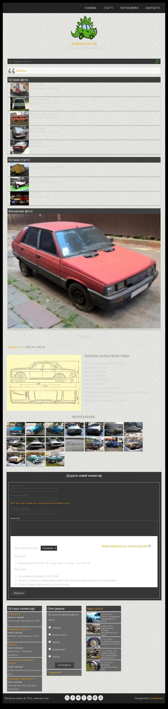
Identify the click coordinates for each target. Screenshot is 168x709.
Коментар (15, 518)
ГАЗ (22, 347)
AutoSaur (21, 70)
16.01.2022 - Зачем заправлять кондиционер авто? (110, 620)
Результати (55, 675)
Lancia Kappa (37, 128)
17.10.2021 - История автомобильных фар (109, 668)
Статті (108, 8)
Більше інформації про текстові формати (124, 549)
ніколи (55, 659)
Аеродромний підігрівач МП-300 (47, 167)
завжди (56, 630)
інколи (55, 644)
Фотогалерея (129, 8)
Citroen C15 (36, 85)
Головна (90, 8)
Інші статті (95, 611)
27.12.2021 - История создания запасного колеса (110, 644)
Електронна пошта (19, 495)
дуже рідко (59, 652)
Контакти (153, 8)
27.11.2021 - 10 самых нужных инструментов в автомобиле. (109, 657)
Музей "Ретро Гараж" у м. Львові (46, 182)
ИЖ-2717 (12, 647)
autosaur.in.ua (84, 43)
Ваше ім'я (15, 486)
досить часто (59, 637)
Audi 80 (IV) (36, 142)
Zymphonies (156, 701)
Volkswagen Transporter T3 (21, 681)
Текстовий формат (26, 551)
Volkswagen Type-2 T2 (18, 632)
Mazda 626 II (13, 616)
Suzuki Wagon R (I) (40, 99)
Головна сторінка (19, 508)
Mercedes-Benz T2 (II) (42, 114)
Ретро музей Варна (40, 196)
